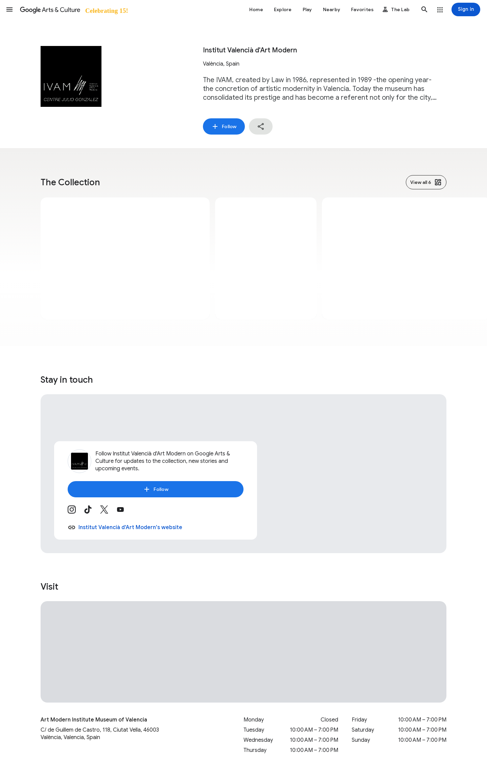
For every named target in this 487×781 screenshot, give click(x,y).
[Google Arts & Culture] (73, 9)
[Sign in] (465, 9)
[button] (9, 9)
